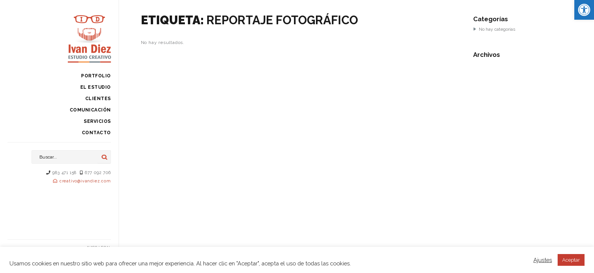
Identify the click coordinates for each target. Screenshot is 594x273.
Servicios (97, 121)
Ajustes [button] (542, 260)
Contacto (96, 132)
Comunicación (90, 110)
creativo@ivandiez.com (85, 181)
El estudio (95, 87)
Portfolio (96, 75)
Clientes (98, 98)
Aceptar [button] (571, 260)
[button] (584, 10)
